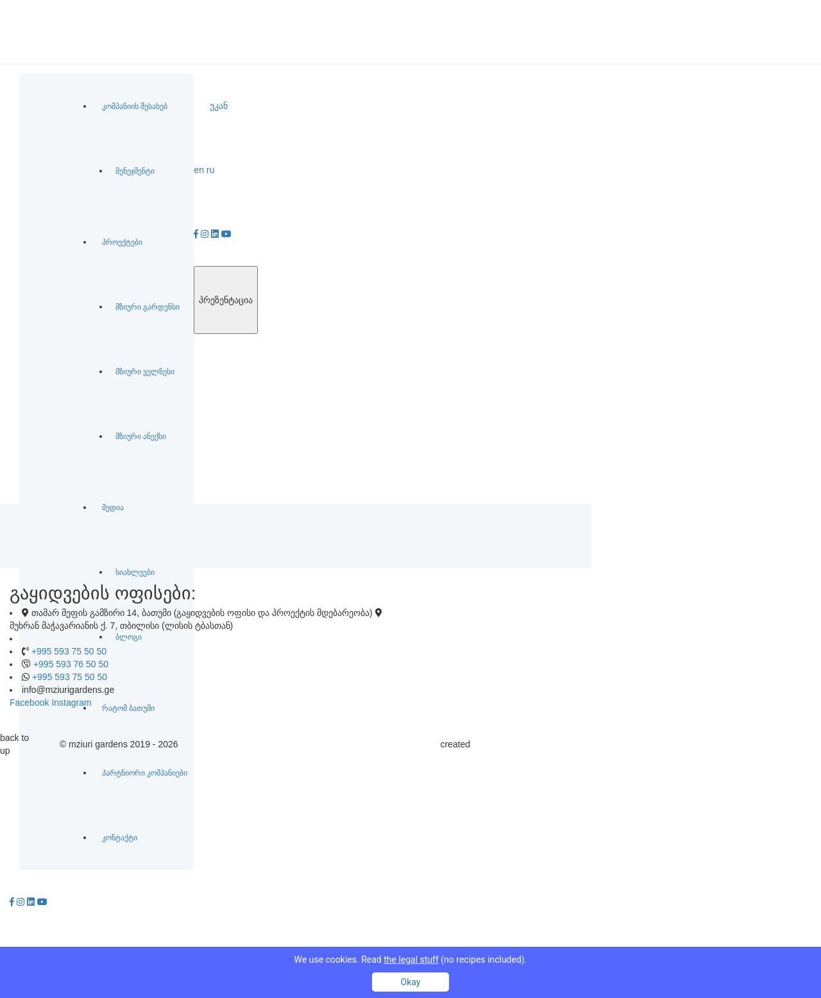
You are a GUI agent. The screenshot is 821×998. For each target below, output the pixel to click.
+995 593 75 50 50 (68, 651)
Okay (411, 982)
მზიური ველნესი (144, 371)
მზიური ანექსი (140, 436)
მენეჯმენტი (135, 171)
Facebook (29, 702)
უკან (219, 106)
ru (210, 170)
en (199, 170)
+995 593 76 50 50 (70, 664)
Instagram (71, 702)
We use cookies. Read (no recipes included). (410, 959)
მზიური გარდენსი (147, 307)
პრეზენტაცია (226, 300)
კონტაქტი (119, 837)
